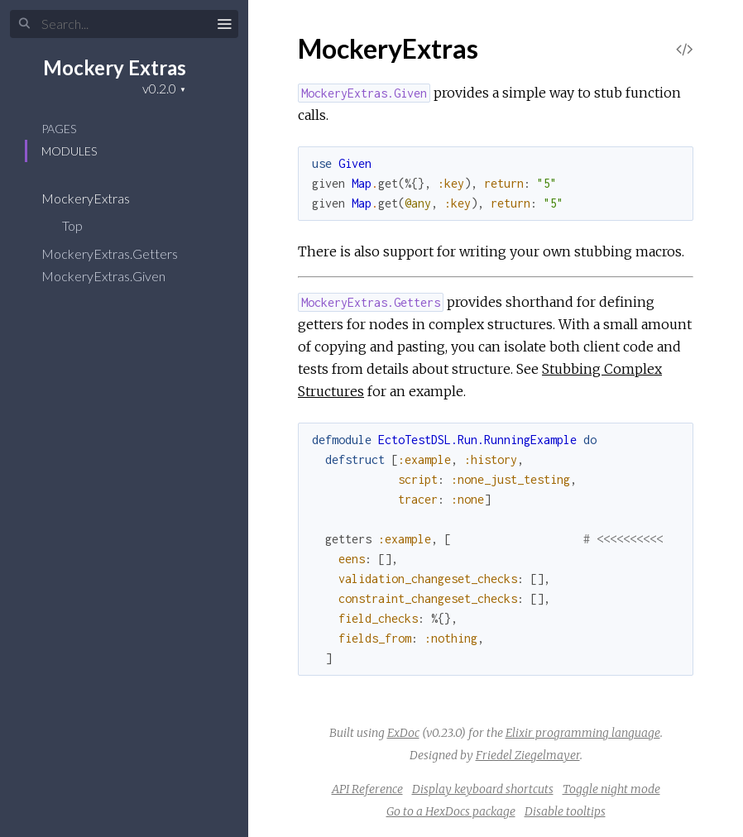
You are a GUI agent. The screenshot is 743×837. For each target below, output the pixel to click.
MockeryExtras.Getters (120, 253)
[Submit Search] (24, 24)
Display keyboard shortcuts (483, 789)
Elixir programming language (583, 732)
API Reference (367, 789)
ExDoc (403, 732)
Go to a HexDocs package (450, 811)
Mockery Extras (114, 67)
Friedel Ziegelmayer (528, 755)
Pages (58, 129)
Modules (69, 151)
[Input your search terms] (124, 24)
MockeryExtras (96, 198)
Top (72, 225)
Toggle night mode (611, 789)
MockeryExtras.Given (114, 276)
